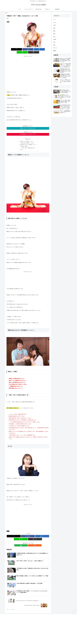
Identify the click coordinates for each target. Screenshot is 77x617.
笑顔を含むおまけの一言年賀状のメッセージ (28, 142)
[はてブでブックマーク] (27, 49)
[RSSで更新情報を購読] (29, 543)
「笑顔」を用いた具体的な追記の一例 (28, 145)
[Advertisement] (28, 68)
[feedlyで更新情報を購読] (27, 543)
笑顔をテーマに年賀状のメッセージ (26, 138)
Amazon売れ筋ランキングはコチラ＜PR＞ (28, 131)
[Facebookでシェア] (20, 49)
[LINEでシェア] (35, 49)
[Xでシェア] (13, 49)
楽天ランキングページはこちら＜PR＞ (28, 125)
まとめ (21, 147)
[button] (42, 49)
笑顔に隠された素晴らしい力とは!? (27, 140)
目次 (26, 136)
